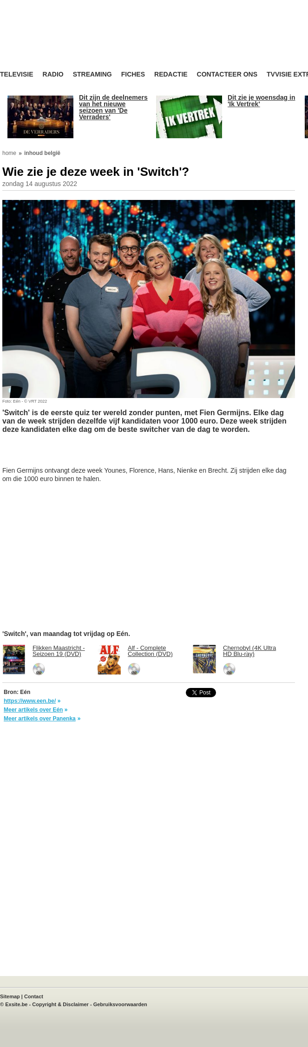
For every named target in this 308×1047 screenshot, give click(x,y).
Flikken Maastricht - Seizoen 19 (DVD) (59, 650)
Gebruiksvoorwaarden (120, 1004)
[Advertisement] (76, 454)
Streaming (92, 74)
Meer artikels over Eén (33, 710)
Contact (33, 996)
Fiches (133, 74)
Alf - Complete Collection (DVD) (150, 650)
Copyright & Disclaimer (60, 1004)
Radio (53, 74)
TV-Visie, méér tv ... (74, 42)
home (9, 153)
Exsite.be (16, 1004)
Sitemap (10, 996)
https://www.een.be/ (30, 701)
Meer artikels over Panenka (40, 718)
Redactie (171, 74)
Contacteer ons (227, 74)
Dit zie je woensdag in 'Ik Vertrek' (261, 100)
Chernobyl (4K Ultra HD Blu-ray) (249, 650)
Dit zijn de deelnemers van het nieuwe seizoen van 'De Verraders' (113, 107)
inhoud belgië (42, 153)
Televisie (16, 74)
